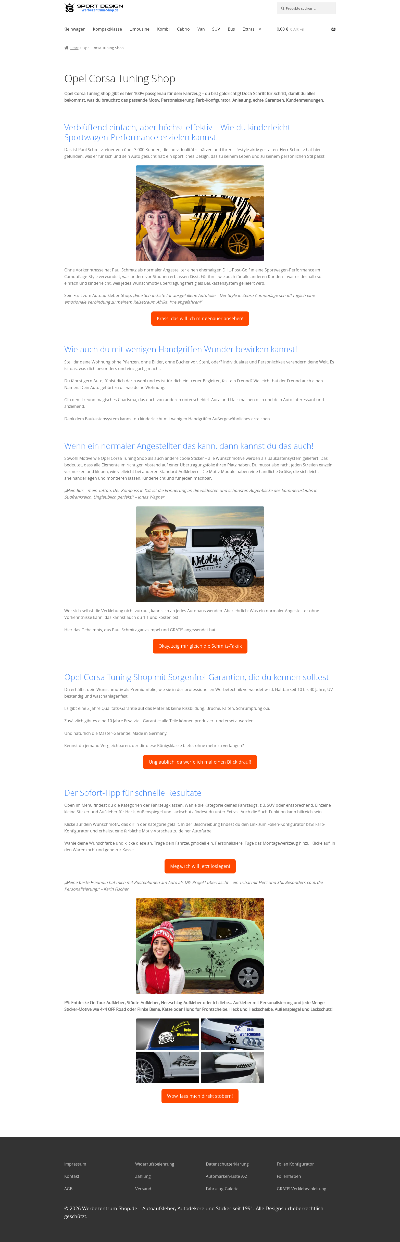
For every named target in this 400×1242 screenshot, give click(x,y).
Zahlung (143, 1176)
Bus (231, 29)
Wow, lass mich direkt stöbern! (200, 1096)
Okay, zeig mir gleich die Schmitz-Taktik (200, 646)
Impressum (75, 1164)
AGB (68, 1189)
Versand (143, 1189)
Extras (249, 29)
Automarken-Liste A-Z (226, 1176)
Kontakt (71, 1176)
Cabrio (183, 29)
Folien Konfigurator (295, 1164)
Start (74, 47)
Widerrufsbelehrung (154, 1164)
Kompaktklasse (107, 29)
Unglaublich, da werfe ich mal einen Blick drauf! (200, 762)
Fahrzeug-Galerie (222, 1189)
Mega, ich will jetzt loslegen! (200, 866)
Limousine (139, 29)
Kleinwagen (74, 29)
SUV (216, 29)
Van (201, 29)
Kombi (163, 29)
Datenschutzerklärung (227, 1164)
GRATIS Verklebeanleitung (301, 1189)
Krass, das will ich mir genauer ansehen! (200, 318)
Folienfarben (289, 1176)
